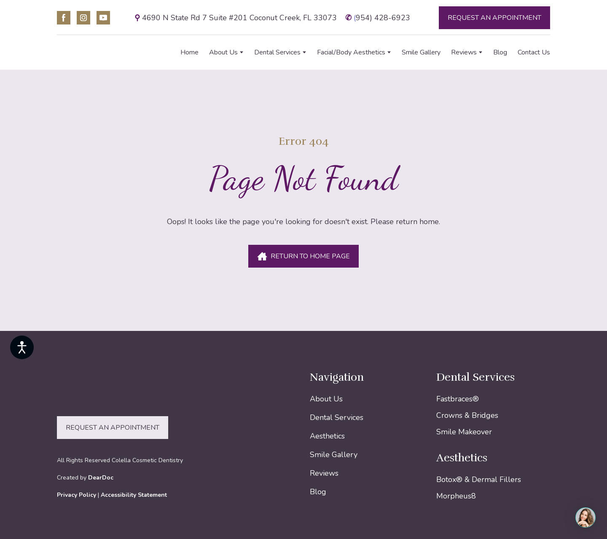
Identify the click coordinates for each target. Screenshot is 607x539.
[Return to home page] (102, 52)
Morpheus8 (456, 496)
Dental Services (277, 52)
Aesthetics (327, 436)
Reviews (464, 52)
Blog (500, 52)
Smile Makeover (464, 432)
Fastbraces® (457, 399)
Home (189, 52)
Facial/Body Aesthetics (351, 52)
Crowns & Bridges (467, 415)
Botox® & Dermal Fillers (478, 479)
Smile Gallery (421, 52)
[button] (63, 17)
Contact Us (534, 52)
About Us (223, 52)
